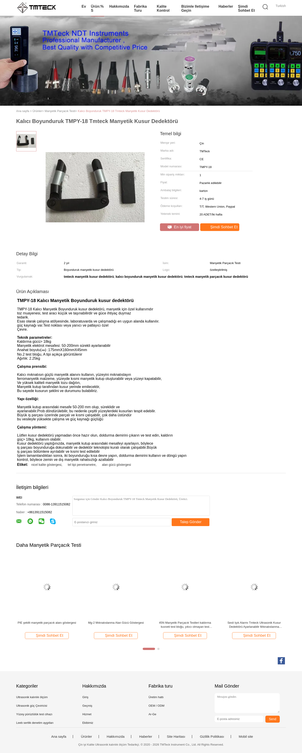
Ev (84, 6)
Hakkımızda (119, 6)
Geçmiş (87, 705)
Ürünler (86, 736)
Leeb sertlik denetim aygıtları (34, 722)
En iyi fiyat (179, 227)
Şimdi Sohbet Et (246, 8)
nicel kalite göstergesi (46, 464)
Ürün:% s (97, 8)
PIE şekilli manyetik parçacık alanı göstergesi (47, 622)
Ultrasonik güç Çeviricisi (31, 705)
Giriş (85, 697)
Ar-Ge (152, 714)
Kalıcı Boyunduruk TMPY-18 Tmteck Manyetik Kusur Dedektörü (119, 111)
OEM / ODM (156, 705)
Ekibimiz (87, 722)
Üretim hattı (156, 697)
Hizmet (86, 714)
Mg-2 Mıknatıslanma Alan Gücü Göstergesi (116, 622)
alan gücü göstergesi (116, 464)
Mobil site (246, 736)
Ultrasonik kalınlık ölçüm (32, 697)
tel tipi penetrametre (82, 464)
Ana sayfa (58, 736)
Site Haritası (176, 736)
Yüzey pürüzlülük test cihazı (34, 714)
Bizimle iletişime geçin (195, 8)
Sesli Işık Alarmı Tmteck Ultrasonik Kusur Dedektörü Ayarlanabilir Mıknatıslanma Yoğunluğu (254, 625)
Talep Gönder (190, 522)
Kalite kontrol (163, 8)
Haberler (225, 6)
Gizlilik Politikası (212, 736)
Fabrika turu (140, 8)
